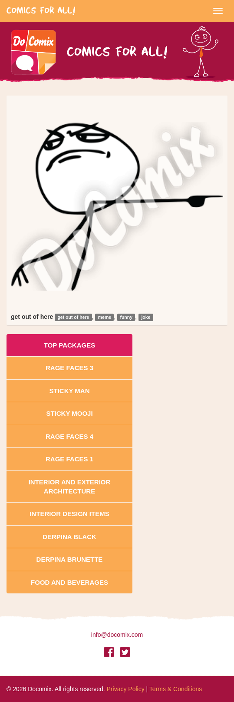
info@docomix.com (117, 634)
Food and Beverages (69, 582)
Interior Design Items (69, 513)
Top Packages (69, 345)
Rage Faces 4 (69, 436)
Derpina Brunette (69, 559)
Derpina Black (69, 536)
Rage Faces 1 (69, 459)
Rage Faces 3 (69, 367)
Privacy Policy (126, 688)
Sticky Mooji (69, 413)
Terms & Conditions (175, 688)
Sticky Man (69, 390)
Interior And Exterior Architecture (70, 486)
